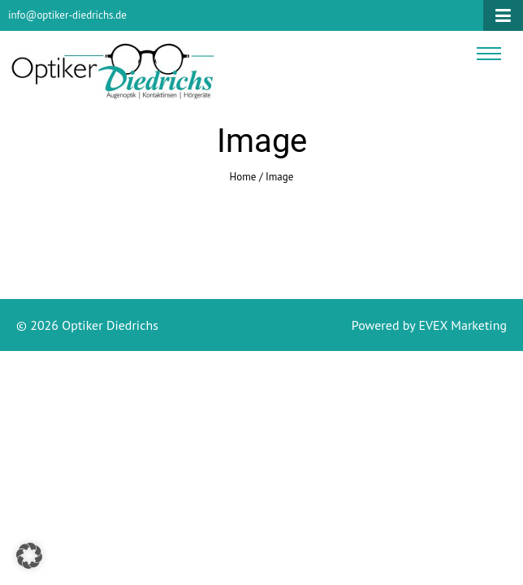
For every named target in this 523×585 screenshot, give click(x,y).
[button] (29, 555)
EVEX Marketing (461, 325)
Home (243, 177)
